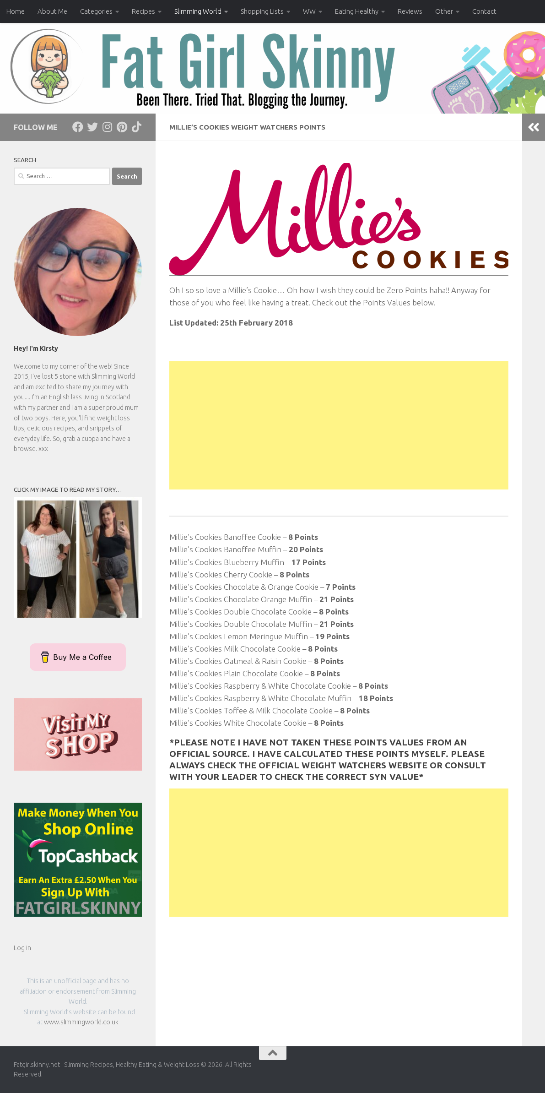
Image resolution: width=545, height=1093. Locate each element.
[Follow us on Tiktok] (136, 126)
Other (444, 11)
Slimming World (197, 11)
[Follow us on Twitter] (92, 126)
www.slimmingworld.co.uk (81, 1022)
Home (15, 11)
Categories (96, 11)
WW (309, 11)
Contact (484, 11)
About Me (52, 11)
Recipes (143, 11)
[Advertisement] (338, 425)
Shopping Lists (262, 11)
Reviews (410, 11)
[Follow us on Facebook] (77, 126)
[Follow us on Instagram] (107, 126)
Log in (22, 948)
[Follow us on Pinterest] (121, 126)
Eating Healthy (356, 11)
